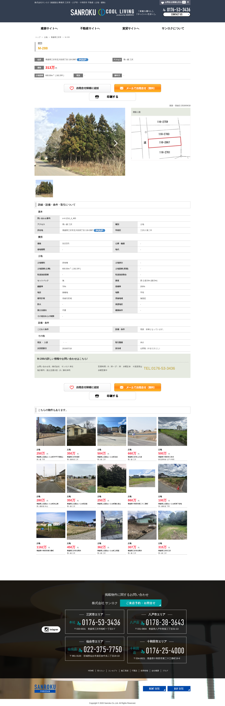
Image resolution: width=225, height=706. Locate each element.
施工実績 (124, 671)
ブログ (165, 671)
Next (116, 143)
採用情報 (144, 671)
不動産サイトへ (90, 28)
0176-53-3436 (163, 368)
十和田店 (134, 650)
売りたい (101, 671)
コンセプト (113, 671)
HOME (91, 671)
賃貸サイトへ (130, 28)
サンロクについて (173, 28)
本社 (72, 622)
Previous (44, 140)
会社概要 (155, 671)
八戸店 (134, 622)
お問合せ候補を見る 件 (177, 2)
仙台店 (72, 649)
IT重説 (134, 671)
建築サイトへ (49, 28)
